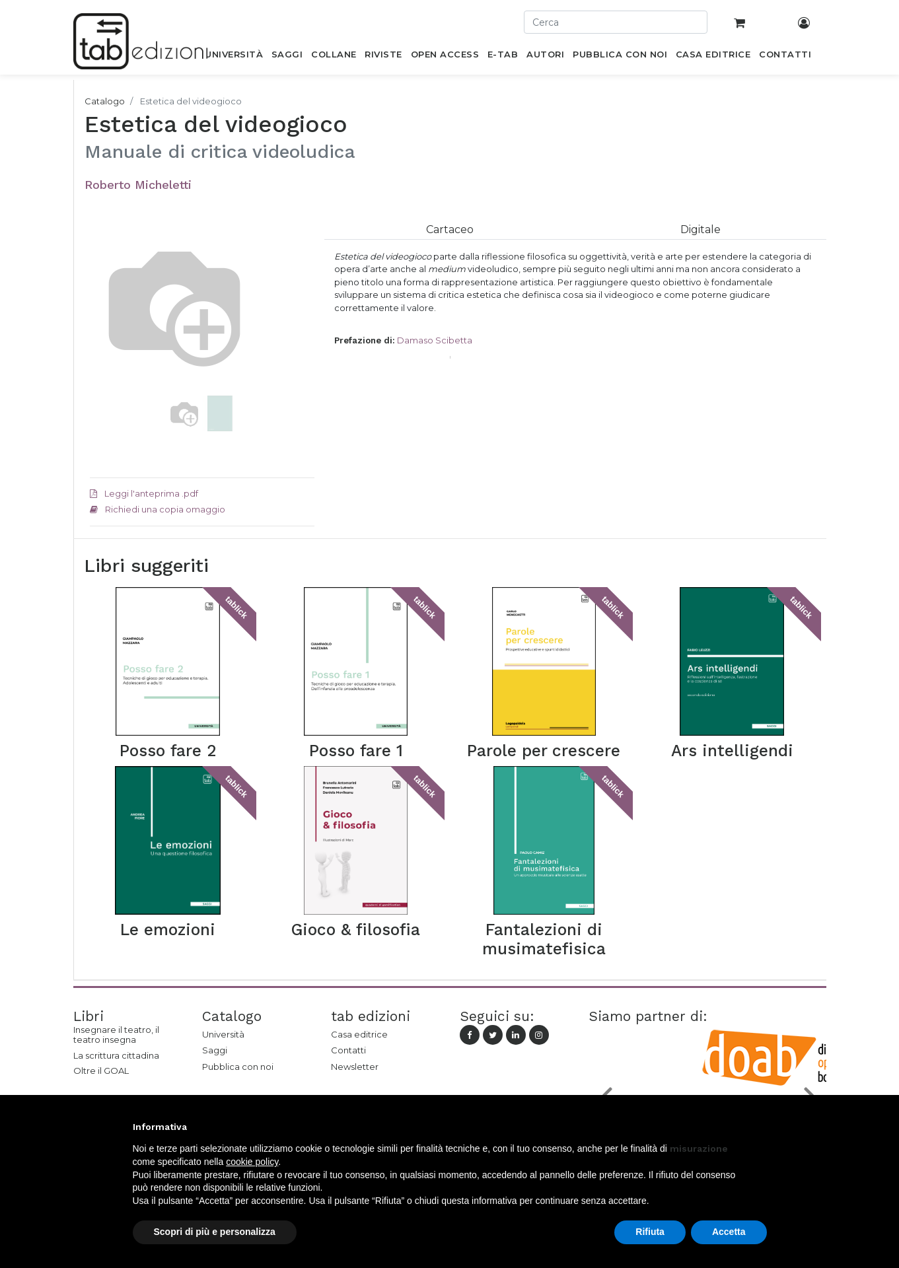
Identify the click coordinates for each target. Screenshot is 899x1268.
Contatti (348, 1050)
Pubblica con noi (237, 1066)
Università (223, 1034)
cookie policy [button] (252, 1161)
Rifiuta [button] (650, 1231)
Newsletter (354, 1066)
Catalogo (105, 101)
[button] (107, 352)
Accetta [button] (729, 1231)
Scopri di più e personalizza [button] (214, 1231)
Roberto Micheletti (138, 185)
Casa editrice (359, 1034)
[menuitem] (234, 56)
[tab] (449, 229)
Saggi (214, 1050)
